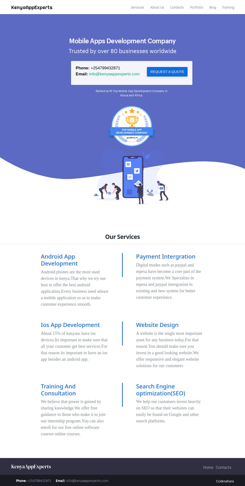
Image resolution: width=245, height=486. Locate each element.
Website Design (157, 325)
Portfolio (196, 7)
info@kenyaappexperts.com (114, 74)
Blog (212, 7)
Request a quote (167, 72)
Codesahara (225, 480)
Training (228, 7)
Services (137, 7)
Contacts (177, 7)
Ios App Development (70, 325)
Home (208, 467)
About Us (157, 7)
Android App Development (59, 259)
